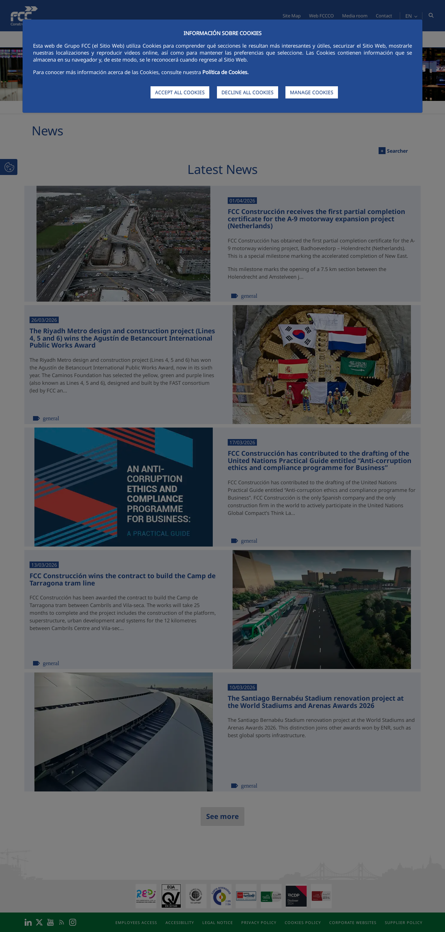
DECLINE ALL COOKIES (247, 92)
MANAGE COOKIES (311, 92)
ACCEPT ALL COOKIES (180, 92)
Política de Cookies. (225, 72)
